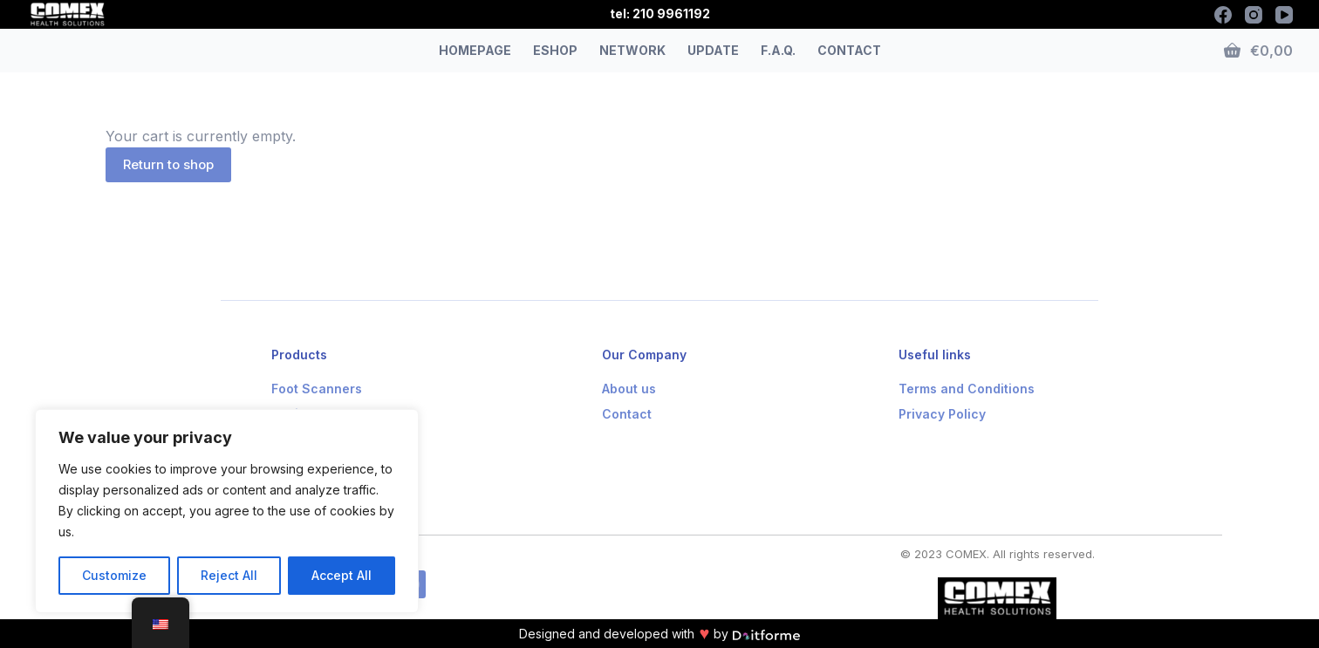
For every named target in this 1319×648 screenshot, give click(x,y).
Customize (114, 575)
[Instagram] (1253, 15)
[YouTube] (1284, 15)
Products (299, 354)
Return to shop (168, 164)
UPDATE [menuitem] (713, 50)
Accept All (341, 575)
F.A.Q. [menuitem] (778, 50)
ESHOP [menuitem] (555, 50)
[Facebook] (1223, 15)
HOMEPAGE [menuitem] (475, 50)
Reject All (229, 575)
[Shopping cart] (1258, 50)
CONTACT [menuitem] (849, 50)
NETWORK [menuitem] (632, 50)
